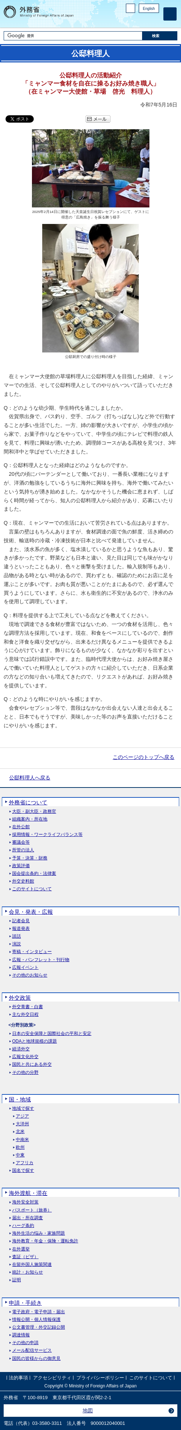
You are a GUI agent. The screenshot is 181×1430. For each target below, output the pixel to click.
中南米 (22, 1139)
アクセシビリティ (52, 1378)
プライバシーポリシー (100, 1378)
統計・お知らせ (27, 1272)
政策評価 (21, 866)
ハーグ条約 (23, 1225)
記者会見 (21, 921)
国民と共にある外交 (32, 1064)
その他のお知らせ (29, 975)
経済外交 (21, 1049)
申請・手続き (25, 1303)
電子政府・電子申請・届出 (38, 1312)
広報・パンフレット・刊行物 (40, 959)
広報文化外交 (25, 1056)
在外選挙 (21, 1249)
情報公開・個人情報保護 (36, 1319)
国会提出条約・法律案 (34, 873)
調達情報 (21, 1335)
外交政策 (20, 998)
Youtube (155, 20)
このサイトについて (32, 889)
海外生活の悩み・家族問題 (38, 1233)
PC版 (130, 8)
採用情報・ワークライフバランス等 (47, 834)
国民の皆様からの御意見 (36, 1358)
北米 (20, 1131)
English (149, 9)
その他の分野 (25, 1072)
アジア (22, 1116)
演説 (16, 944)
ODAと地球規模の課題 (34, 1041)
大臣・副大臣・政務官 (34, 811)
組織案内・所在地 (29, 819)
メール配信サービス (32, 1350)
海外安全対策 (25, 1202)
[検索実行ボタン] (159, 35)
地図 (88, 1410)
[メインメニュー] (170, 14)
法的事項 (18, 1378)
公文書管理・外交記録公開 (38, 1327)
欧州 (20, 1147)
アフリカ (24, 1163)
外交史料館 (23, 881)
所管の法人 (23, 850)
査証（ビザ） (25, 1257)
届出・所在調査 (27, 1218)
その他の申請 (25, 1342)
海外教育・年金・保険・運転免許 (45, 1241)
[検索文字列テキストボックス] (73, 35)
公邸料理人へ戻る (29, 778)
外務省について (28, 802)
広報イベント (25, 967)
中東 (20, 1155)
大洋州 (22, 1124)
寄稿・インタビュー (32, 951)
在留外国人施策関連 (32, 1264)
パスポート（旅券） (32, 1210)
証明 (16, 1280)
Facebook (136, 20)
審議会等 (21, 842)
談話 (16, 936)
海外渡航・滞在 (28, 1193)
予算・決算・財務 (29, 858)
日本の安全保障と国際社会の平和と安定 (51, 1033)
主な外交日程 (25, 1014)
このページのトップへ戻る (143, 757)
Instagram (145, 20)
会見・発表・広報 (31, 912)
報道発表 (21, 928)
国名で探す (23, 1170)
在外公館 (21, 827)
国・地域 (20, 1099)
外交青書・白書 (27, 1006)
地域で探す (23, 1108)
